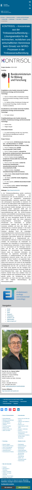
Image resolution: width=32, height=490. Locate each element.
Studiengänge (21, 444)
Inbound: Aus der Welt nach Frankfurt (23, 419)
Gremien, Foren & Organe (8, 476)
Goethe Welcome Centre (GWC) (23, 427)
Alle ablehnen (8, 487)
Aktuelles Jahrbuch (6, 423)
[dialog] (16, 484)
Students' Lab (10, 317)
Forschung (5, 441)
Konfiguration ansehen (7, 484)
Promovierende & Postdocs (8, 451)
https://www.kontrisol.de (13, 190)
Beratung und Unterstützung (21, 455)
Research (25, 19)
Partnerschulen (21, 460)
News (8, 310)
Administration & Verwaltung (6, 469)
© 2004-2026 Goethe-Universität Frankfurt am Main (13, 399)
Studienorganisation (22, 450)
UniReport (5, 424)
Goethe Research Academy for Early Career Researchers (23, 436)
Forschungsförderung (7, 448)
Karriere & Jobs (6, 427)
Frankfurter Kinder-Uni (7, 429)
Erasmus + (20, 430)
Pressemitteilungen (6, 418)
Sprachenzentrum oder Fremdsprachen (23, 432)
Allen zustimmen (23, 487)
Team (8, 312)
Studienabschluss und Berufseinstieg (22, 452)
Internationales (21, 415)
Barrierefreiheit (24, 401)
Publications (10, 316)
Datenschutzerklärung (14, 401)
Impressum (5, 401)
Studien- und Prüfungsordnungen (22, 458)
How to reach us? (11, 321)
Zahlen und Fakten (6, 430)
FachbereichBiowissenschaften (7, 12)
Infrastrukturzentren (7, 450)
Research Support (6, 444)
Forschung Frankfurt (7, 426)
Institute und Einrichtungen (23, 17)
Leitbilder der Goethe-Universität (7, 474)
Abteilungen (12, 19)
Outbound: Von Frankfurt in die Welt (23, 422)
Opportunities (10, 319)
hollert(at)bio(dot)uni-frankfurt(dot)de (15, 386)
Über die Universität (7, 463)
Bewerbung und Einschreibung (21, 448)
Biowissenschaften (11, 17)
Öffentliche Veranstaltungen (8, 420)
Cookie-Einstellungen (7, 403)
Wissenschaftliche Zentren (8, 445)
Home (8, 309)
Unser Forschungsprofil (7, 447)
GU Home (3, 17)
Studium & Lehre (22, 441)
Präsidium (5, 467)
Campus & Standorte (7, 471)
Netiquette (16, 403)
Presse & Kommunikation (8, 415)
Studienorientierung (22, 445)
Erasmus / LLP (21, 424)
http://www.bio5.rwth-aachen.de (10, 391)
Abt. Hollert (18, 19)
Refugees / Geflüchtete (23, 429)
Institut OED (4, 19)
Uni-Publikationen (6, 421)
